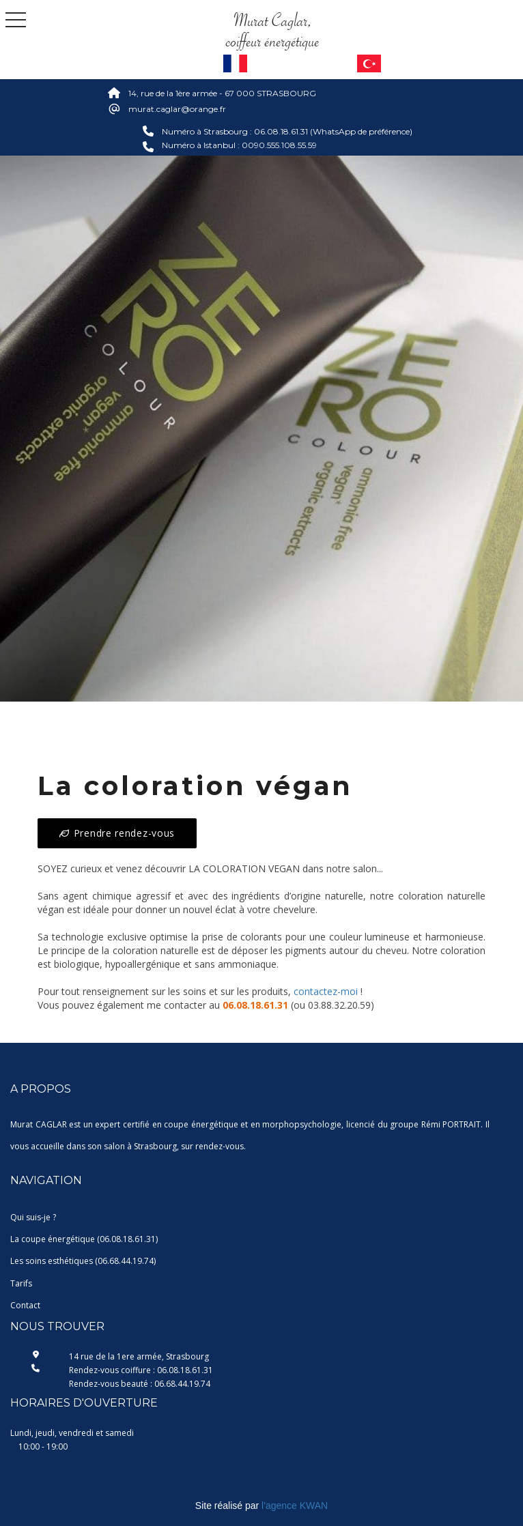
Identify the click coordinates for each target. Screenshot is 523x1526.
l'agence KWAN (295, 1505)
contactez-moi (326, 991)
